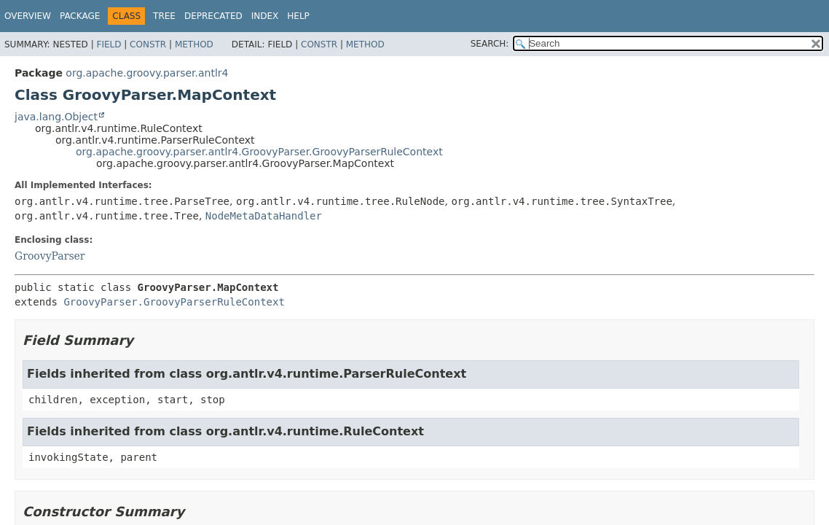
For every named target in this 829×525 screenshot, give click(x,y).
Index (265, 16)
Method (194, 44)
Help (298, 16)
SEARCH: (490, 44)
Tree (164, 16)
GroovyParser (50, 256)
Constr (148, 44)
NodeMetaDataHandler (263, 216)
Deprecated (213, 16)
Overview (27, 16)
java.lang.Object (56, 116)
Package (80, 16)
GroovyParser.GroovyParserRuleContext (173, 302)
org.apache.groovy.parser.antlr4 (147, 73)
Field (108, 44)
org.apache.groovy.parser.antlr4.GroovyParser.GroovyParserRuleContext (259, 152)
